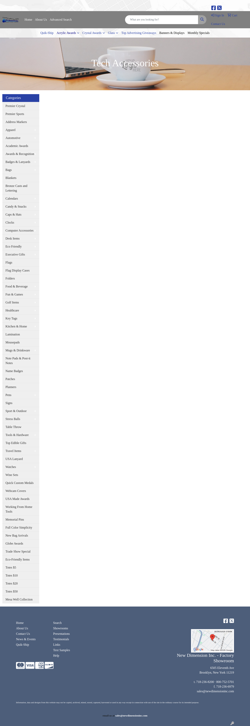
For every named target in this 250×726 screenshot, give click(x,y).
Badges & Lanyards (17, 162)
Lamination (12, 334)
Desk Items (12, 238)
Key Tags (11, 318)
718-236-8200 (205, 682)
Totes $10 (11, 575)
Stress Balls (12, 419)
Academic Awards (16, 146)
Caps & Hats (13, 214)
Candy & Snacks (16, 206)
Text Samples (61, 650)
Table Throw (13, 427)
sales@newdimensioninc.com (215, 691)
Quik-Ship (47, 32)
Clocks (9, 222)
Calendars (11, 198)
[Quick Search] (161, 19)
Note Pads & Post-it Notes (17, 361)
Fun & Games (14, 294)
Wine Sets (11, 475)
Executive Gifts (15, 254)
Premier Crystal (15, 106)
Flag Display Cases (17, 270)
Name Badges (14, 371)
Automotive (12, 138)
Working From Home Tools (18, 509)
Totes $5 (10, 567)
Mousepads (12, 342)
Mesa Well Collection (19, 599)
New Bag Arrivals (16, 535)
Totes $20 (11, 583)
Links (56, 644)
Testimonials (61, 639)
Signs (8, 403)
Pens (8, 395)
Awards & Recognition (19, 154)
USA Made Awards (17, 499)
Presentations (61, 633)
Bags (8, 170)
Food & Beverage (16, 286)
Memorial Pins (14, 519)
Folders (10, 278)
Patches (10, 379)
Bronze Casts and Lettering (16, 188)
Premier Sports (14, 114)
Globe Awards (14, 543)
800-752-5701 (225, 682)
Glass (111, 32)
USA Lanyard (14, 459)
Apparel (10, 130)
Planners (10, 387)
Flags (8, 262)
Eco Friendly (13, 246)
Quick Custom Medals (19, 483)
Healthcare (12, 310)
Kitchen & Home (16, 326)
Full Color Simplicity (18, 527)
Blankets (10, 178)
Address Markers (16, 122)
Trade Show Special (17, 551)
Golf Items (12, 302)
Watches (10, 467)
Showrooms (60, 628)
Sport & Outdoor (16, 411)
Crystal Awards (92, 32)
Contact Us (23, 633)
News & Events (26, 639)
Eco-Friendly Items (17, 559)
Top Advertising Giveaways (138, 32)
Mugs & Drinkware (17, 350)
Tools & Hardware (17, 435)
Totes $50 (11, 591)
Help (56, 655)
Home (28, 19)
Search (57, 622)
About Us (41, 19)
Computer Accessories (19, 230)
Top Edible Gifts (15, 443)
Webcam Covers (15, 491)
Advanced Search (61, 19)
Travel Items (13, 451)
